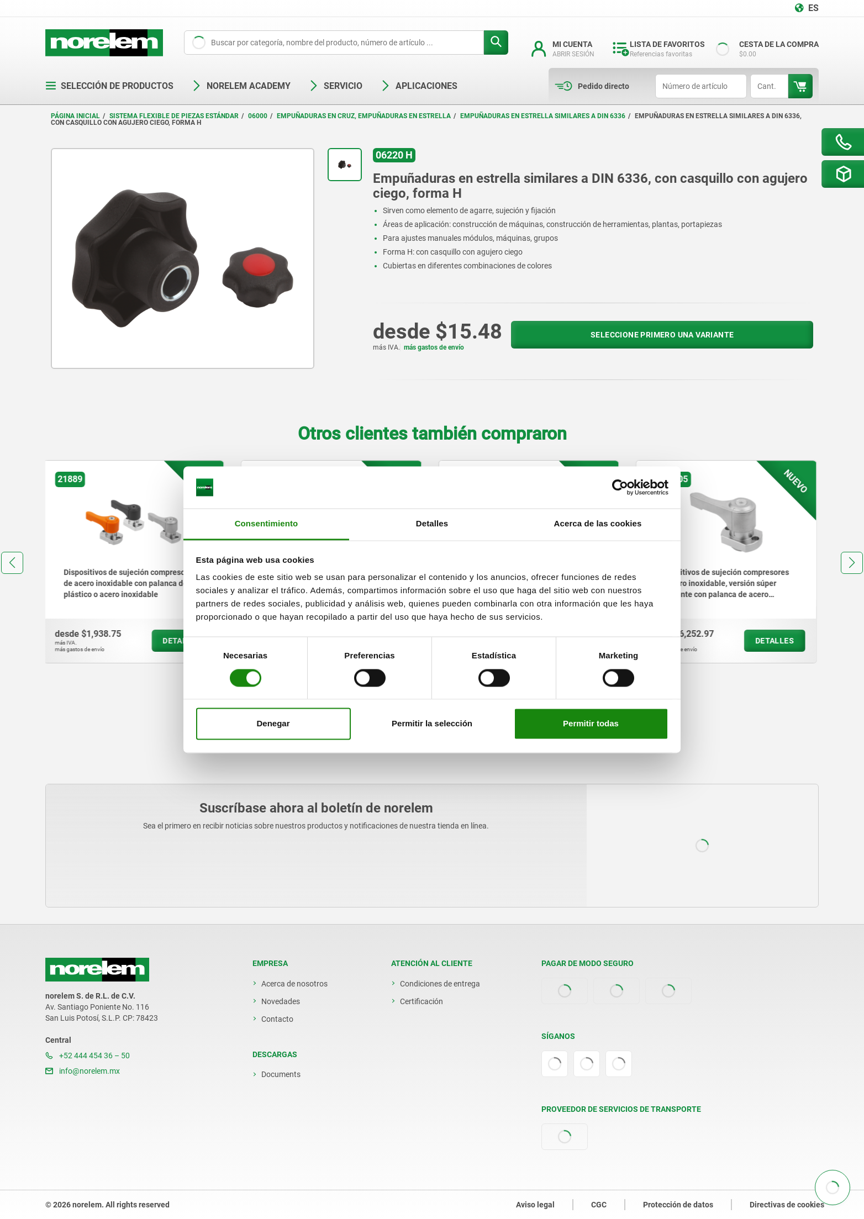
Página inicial (75, 116)
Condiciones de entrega (440, 983)
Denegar (272, 724)
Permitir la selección (432, 724)
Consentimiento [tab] (266, 524)
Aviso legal (535, 1204)
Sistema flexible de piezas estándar (174, 116)
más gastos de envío (434, 347)
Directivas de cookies (787, 1204)
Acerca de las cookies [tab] (598, 524)
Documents (281, 1074)
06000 (257, 116)
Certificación (421, 1001)
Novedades (280, 1001)
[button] (12, 563)
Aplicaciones (418, 86)
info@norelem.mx (82, 1071)
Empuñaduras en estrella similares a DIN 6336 (542, 116)
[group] (135, 561)
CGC (599, 1204)
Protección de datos (678, 1204)
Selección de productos (109, 86)
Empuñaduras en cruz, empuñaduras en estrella (364, 116)
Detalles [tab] (432, 524)
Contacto (277, 1019)
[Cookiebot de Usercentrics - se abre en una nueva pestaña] (620, 487)
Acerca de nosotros (294, 983)
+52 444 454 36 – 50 (87, 1055)
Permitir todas (591, 724)
